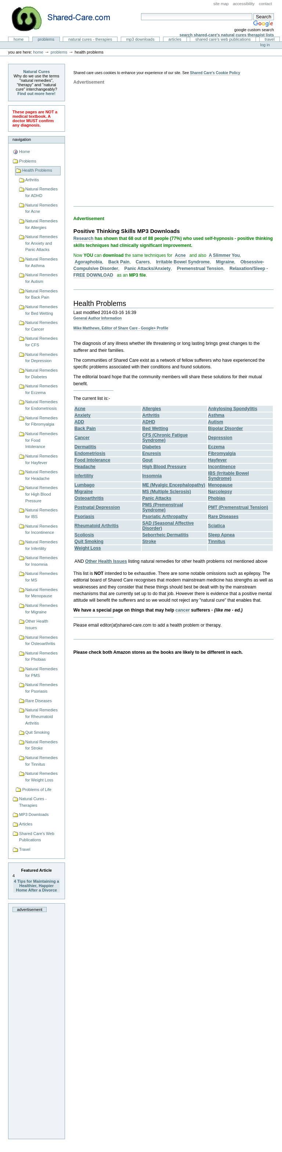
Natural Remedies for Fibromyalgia (41, 421)
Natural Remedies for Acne (41, 208)
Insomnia (152, 475)
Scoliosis (84, 534)
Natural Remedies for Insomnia (41, 560)
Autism (215, 421)
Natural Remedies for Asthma (41, 262)
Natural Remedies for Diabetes (41, 373)
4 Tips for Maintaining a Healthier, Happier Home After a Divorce (36, 885)
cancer (183, 610)
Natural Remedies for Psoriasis (41, 687)
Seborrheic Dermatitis (165, 534)
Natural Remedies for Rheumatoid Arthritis (41, 716)
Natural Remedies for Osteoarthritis (41, 640)
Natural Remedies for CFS (41, 341)
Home (19, 39)
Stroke (149, 541)
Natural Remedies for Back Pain (41, 294)
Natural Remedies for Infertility (41, 545)
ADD (79, 421)
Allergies (151, 408)
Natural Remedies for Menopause (41, 592)
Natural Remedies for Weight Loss (41, 776)
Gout (147, 460)
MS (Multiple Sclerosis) (166, 491)
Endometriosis (90, 453)
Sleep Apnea (221, 534)
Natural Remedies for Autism (41, 278)
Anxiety (83, 415)
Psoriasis (84, 516)
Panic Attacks (156, 498)
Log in (265, 45)
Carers (143, 262)
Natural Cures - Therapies (90, 39)
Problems (46, 39)
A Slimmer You (224, 255)
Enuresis (151, 453)
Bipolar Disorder (225, 428)
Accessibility (243, 3)
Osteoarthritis (89, 498)
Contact (265, 3)
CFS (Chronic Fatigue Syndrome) (165, 438)
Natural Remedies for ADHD (41, 192)
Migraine (225, 262)
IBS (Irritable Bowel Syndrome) (228, 476)
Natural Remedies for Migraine (41, 608)
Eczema (216, 446)
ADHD (148, 421)
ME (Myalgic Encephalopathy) (173, 485)
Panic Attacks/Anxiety (147, 268)
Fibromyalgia (222, 453)
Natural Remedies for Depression (41, 357)
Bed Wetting (155, 428)
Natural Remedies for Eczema (41, 389)
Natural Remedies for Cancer (41, 325)
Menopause (220, 485)
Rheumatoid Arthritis (97, 525)
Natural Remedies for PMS (41, 672)
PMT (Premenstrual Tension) (238, 507)
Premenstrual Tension (200, 268)
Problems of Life (36, 789)
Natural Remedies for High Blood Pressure (41, 494)
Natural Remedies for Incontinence (41, 529)
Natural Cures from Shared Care (66, 18)
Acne (180, 255)
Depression (220, 437)
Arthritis (32, 180)
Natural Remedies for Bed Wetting (41, 310)
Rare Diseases (38, 701)
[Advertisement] (36, 1023)
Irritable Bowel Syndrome (183, 262)
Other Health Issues (36, 624)
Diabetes (151, 446)
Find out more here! (37, 93)
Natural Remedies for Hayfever (41, 459)
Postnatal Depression (97, 507)
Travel (270, 39)
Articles (175, 39)
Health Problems (37, 170)
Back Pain (119, 262)
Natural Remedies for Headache (41, 475)
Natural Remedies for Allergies (41, 224)
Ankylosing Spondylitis (232, 408)
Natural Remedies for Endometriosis (41, 405)
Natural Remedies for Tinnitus (41, 760)
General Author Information (97, 318)
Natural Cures (36, 71)
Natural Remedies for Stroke (41, 745)
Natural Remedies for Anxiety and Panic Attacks (41, 243)
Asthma (216, 415)
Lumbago (85, 485)
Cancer (82, 437)
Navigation (21, 139)
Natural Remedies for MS (41, 576)
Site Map (221, 3)
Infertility (84, 475)
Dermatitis (85, 446)
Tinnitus (216, 541)
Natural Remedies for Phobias (41, 656)
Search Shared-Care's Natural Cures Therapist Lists (227, 35)
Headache (85, 466)
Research (83, 238)
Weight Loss (88, 548)
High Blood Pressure (164, 466)
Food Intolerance (93, 460)
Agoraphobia (88, 262)
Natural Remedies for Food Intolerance (41, 440)
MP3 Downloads (140, 39)
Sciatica (216, 525)
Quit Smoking (37, 732)
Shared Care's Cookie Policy (215, 73)
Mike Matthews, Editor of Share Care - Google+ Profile (121, 328)
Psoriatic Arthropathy (165, 516)
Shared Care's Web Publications (223, 39)
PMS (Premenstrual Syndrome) (162, 507)
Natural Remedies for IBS (41, 513)
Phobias (216, 498)
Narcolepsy (220, 491)
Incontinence (222, 466)
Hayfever (217, 460)
